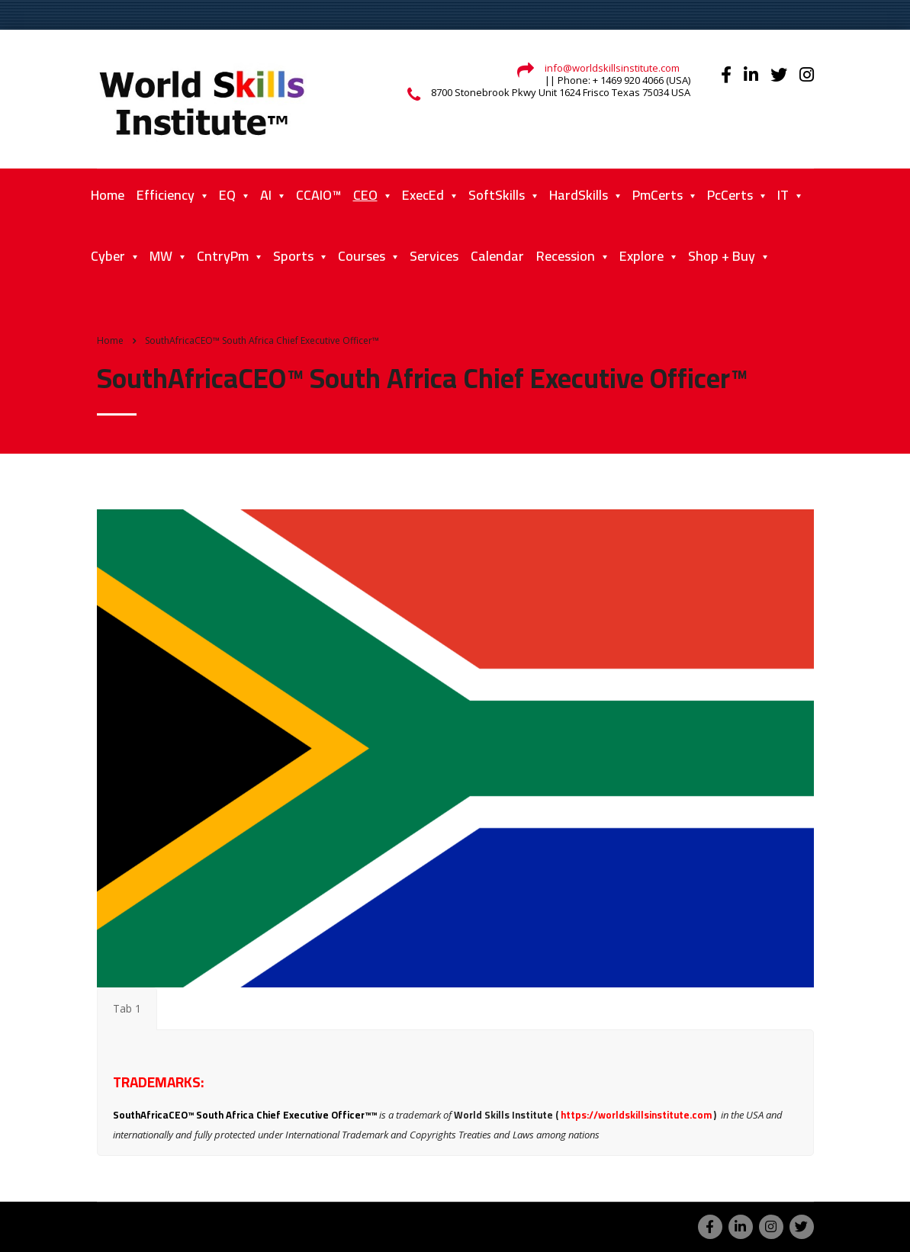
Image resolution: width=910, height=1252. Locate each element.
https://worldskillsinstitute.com (636, 1115)
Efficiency (166, 194)
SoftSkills (496, 194)
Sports (293, 255)
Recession (565, 255)
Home (107, 194)
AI (266, 194)
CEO (365, 194)
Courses (361, 255)
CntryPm (223, 255)
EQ (227, 194)
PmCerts (657, 194)
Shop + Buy (721, 255)
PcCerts (730, 194)
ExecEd (423, 194)
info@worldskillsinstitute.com (612, 68)
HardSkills (578, 194)
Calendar (497, 255)
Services (434, 255)
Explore (641, 255)
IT (783, 194)
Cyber (108, 255)
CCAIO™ (318, 194)
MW (161, 255)
